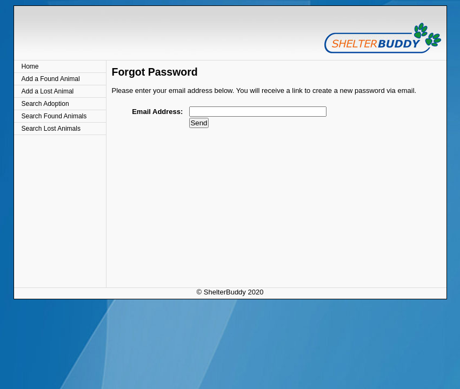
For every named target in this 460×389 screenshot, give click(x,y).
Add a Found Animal (51, 79)
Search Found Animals (54, 116)
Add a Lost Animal (48, 91)
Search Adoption (45, 104)
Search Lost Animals (51, 128)
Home (30, 66)
